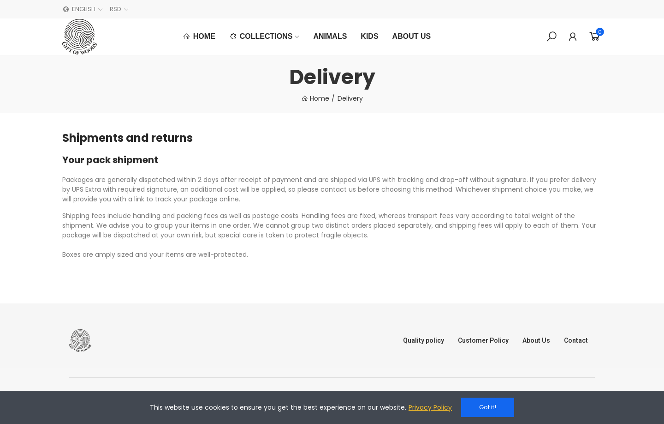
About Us (536, 340)
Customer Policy (483, 340)
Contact (576, 340)
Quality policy (423, 340)
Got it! (487, 407)
